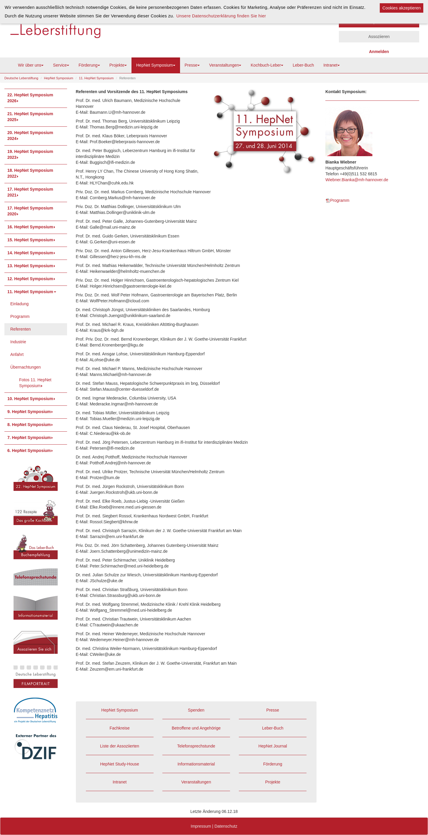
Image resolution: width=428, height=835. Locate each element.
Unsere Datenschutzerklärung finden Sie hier (221, 16)
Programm (19, 316)
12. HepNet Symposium (31, 278)
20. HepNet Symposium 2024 (30, 135)
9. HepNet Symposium (30, 411)
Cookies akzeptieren (401, 8)
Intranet (331, 65)
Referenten (20, 329)
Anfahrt (17, 354)
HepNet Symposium (155, 65)
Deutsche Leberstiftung (21, 78)
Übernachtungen (25, 367)
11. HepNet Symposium (96, 78)
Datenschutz (225, 826)
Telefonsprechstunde (196, 746)
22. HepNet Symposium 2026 (30, 98)
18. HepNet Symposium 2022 (30, 173)
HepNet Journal (272, 746)
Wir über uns (31, 65)
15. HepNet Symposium (31, 239)
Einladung (19, 303)
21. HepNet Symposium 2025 (30, 116)
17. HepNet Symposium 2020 (30, 211)
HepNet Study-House (119, 764)
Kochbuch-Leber (267, 65)
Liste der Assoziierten (119, 746)
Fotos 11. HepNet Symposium (35, 382)
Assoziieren (378, 36)
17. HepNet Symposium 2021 (30, 192)
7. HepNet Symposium (30, 437)
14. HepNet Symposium (31, 252)
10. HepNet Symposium (31, 398)
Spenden (196, 710)
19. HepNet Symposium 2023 (30, 154)
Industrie (18, 341)
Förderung (89, 65)
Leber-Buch (303, 65)
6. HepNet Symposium (30, 450)
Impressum (201, 826)
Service (61, 65)
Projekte (118, 65)
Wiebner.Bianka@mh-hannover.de (356, 179)
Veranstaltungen (225, 65)
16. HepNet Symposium (31, 227)
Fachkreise (119, 728)
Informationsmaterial (196, 764)
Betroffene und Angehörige (196, 728)
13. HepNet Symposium (31, 265)
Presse (192, 65)
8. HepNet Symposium (30, 424)
